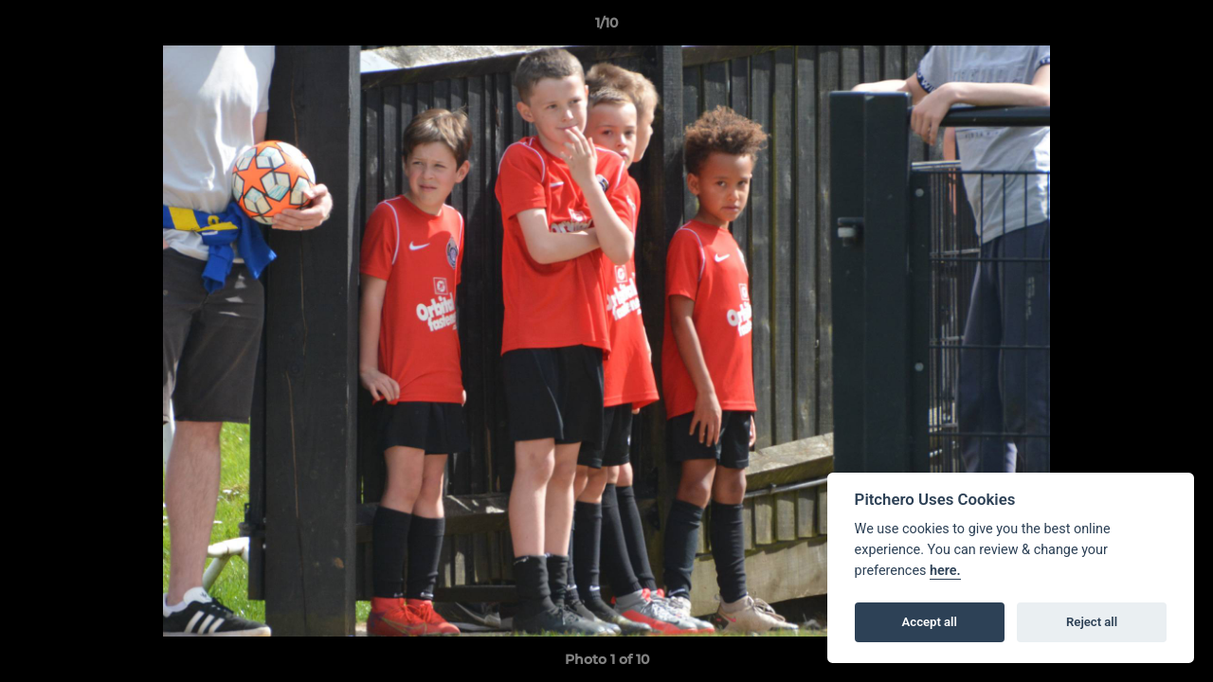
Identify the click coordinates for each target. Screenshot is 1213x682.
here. (945, 571)
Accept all (929, 622)
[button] (1179, 27)
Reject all (1091, 622)
